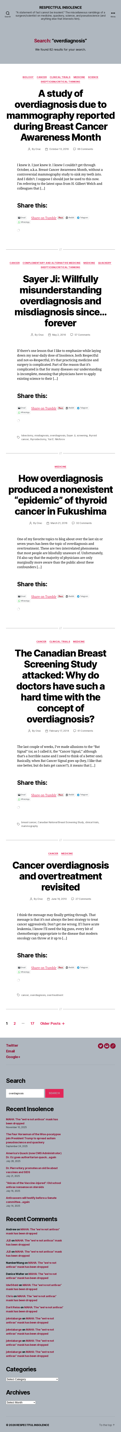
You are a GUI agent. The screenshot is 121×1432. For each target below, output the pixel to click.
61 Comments (85, 730)
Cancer (41, 77)
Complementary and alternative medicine (51, 262)
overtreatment (55, 993)
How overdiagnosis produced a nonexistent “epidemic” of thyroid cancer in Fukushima (60, 494)
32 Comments (84, 522)
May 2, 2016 (59, 334)
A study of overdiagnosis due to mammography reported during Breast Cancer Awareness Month (60, 115)
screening (82, 435)
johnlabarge (14, 1317)
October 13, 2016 (59, 149)
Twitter (12, 1044)
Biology (27, 77)
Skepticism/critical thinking (60, 81)
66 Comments (85, 149)
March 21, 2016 (59, 522)
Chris (9, 1294)
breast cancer (28, 821)
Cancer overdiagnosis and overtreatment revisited (60, 875)
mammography (29, 824)
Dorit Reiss (13, 1305)
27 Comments (83, 897)
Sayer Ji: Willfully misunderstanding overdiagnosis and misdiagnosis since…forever (60, 300)
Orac (38, 149)
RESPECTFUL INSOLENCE (60, 7)
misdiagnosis (41, 435)
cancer (25, 993)
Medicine (79, 77)
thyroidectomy (38, 438)
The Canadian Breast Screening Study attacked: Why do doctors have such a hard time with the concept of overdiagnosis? (60, 685)
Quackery (105, 262)
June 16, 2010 (59, 897)
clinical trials (91, 821)
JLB (8, 1239)
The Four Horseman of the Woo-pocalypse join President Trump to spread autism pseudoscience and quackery (33, 1136)
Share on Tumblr (53, 217)
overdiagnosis (57, 435)
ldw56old (12, 1283)
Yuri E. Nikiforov (56, 438)
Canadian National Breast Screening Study (61, 821)
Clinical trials (60, 77)
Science (93, 77)
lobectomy (27, 435)
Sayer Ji (70, 435)
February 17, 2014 (59, 730)
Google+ (13, 1055)
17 (32, 1022)
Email (10, 1049)
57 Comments (82, 334)
